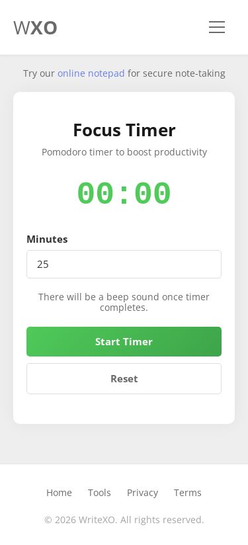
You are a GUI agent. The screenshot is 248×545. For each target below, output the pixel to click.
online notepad (91, 73)
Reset (124, 378)
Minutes (46, 239)
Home (59, 492)
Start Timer (124, 341)
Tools (99, 492)
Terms (188, 492)
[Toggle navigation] (217, 27)
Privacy (142, 492)
